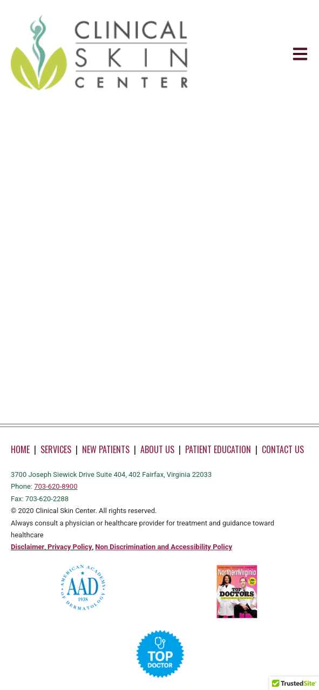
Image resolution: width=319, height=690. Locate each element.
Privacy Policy (69, 547)
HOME (20, 449)
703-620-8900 (55, 486)
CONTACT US (283, 449)
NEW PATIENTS (106, 449)
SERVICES (55, 449)
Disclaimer (27, 547)
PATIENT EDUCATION (218, 449)
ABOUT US (157, 449)
